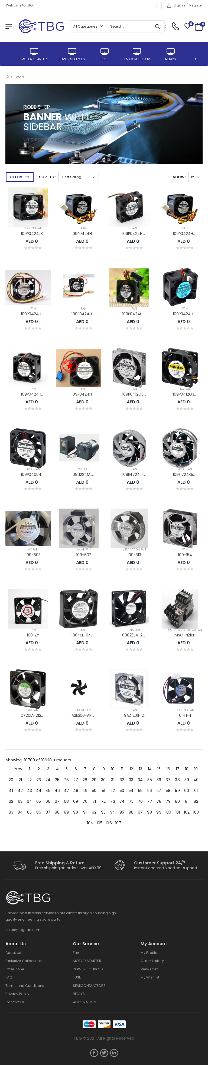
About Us (13, 952)
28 (85, 780)
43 (29, 790)
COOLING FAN (33, 228)
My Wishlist (150, 977)
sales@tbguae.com (22, 929)
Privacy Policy (17, 993)
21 (20, 780)
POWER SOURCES (88, 969)
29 (94, 780)
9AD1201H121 (134, 715)
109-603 (32, 555)
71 (94, 801)
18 (186, 769)
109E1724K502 (185, 474)
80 (177, 801)
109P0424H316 (84, 394)
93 (103, 812)
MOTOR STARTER (87, 960)
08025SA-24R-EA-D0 (141, 635)
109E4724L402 (135, 474)
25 (57, 780)
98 (149, 812)
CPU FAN (84, 469)
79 (168, 801)
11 (122, 769)
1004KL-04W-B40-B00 (92, 635)
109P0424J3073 (35, 233)
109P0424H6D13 (86, 314)
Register (196, 5)
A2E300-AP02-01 (87, 715)
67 (57, 801)
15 (159, 769)
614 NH (185, 715)
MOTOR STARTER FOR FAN (185, 630)
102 (187, 812)
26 (66, 780)
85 (29, 812)
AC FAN (33, 550)
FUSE (77, 977)
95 (121, 812)
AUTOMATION (84, 1002)
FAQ (8, 977)
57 (159, 790)
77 (149, 801)
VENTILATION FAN (134, 550)
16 (168, 769)
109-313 (134, 555)
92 (94, 812)
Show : (179, 177)
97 (140, 812)
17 (177, 769)
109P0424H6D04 (137, 314)
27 (75, 780)
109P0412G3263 (187, 394)
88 (57, 812)
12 (131, 769)
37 (168, 780)
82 (196, 801)
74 (122, 801)
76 (140, 801)
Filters (17, 177)
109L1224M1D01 (84, 474)
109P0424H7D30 (86, 233)
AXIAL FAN (33, 469)
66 (48, 801)
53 (122, 790)
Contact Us (15, 1002)
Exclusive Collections (23, 960)
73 (112, 801)
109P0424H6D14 (35, 314)
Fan (76, 952)
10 (113, 769)
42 (20, 790)
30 (103, 780)
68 (66, 801)
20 (11, 780)
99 (158, 812)
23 (39, 780)
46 (57, 790)
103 (196, 812)
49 (84, 790)
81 (186, 801)
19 (196, 769)
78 (159, 801)
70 (85, 801)
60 (186, 790)
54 (131, 790)
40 (196, 780)
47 (66, 790)
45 (48, 790)
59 (177, 790)
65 (38, 801)
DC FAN (185, 389)
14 (150, 769)
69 (75, 801)
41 (11, 790)
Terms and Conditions (24, 985)
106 (109, 823)
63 (20, 801)
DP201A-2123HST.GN (38, 715)
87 (48, 812)
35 (149, 780)
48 (75, 790)
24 (48, 780)
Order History (152, 960)
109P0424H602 (34, 394)
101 (177, 812)
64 (29, 801)
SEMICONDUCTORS (89, 985)
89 (66, 812)
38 (177, 780)
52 (112, 790)
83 (11, 812)
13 (140, 769)
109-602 (83, 555)
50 (94, 790)
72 (103, 801)
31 (112, 780)
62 (11, 801)
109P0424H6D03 (188, 314)
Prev (15, 769)
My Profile (149, 952)
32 (122, 780)
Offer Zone (14, 969)
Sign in (176, 5)
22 (29, 780)
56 (149, 790)
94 (112, 812)
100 (168, 812)
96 (131, 812)
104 (90, 823)
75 (131, 801)
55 (140, 790)
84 (20, 812)
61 (196, 790)
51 (103, 790)
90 (75, 812)
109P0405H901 (34, 474)
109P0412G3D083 (137, 394)
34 (140, 780)
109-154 (185, 555)
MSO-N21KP (185, 635)
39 (186, 780)
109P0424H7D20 (137, 233)
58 (168, 790)
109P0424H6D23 (187, 233)
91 (85, 812)
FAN (83, 228)
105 (99, 823)
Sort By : (47, 177)
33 (131, 780)
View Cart (149, 969)
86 (38, 812)
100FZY (33, 635)
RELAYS (79, 993)
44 (38, 790)
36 (159, 780)
